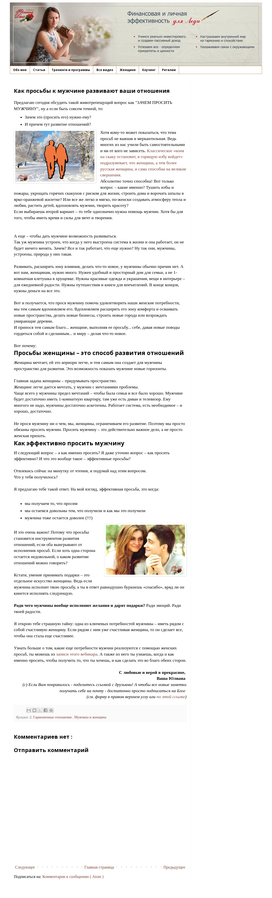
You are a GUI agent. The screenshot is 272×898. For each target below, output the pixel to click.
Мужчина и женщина (90, 717)
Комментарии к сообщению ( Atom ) (73, 876)
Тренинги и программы (71, 70)
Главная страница (99, 867)
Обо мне (20, 70)
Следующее (25, 867)
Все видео (104, 70)
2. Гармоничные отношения (51, 717)
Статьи (39, 70)
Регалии (169, 70)
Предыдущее (174, 867)
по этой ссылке (171, 696)
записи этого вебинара (76, 654)
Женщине (128, 70)
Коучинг (149, 70)
